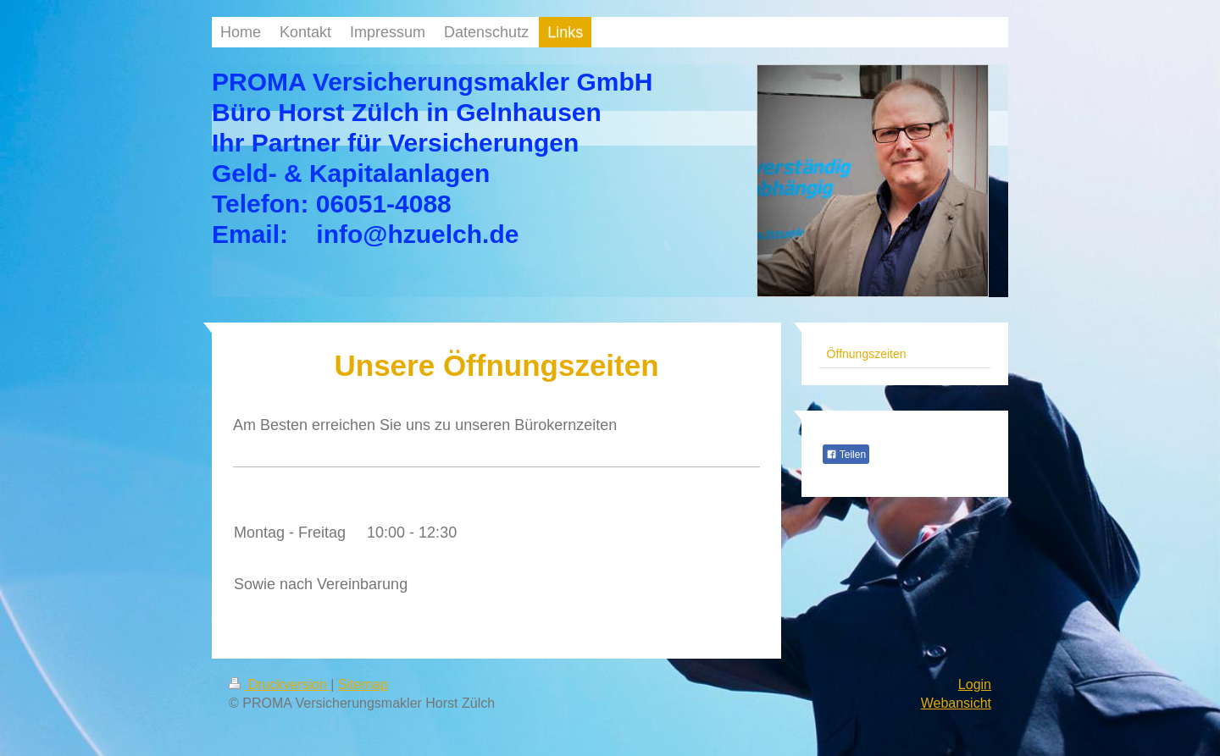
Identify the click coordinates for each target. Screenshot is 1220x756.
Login (974, 684)
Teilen (846, 455)
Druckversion (279, 684)
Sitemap (363, 684)
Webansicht (956, 703)
